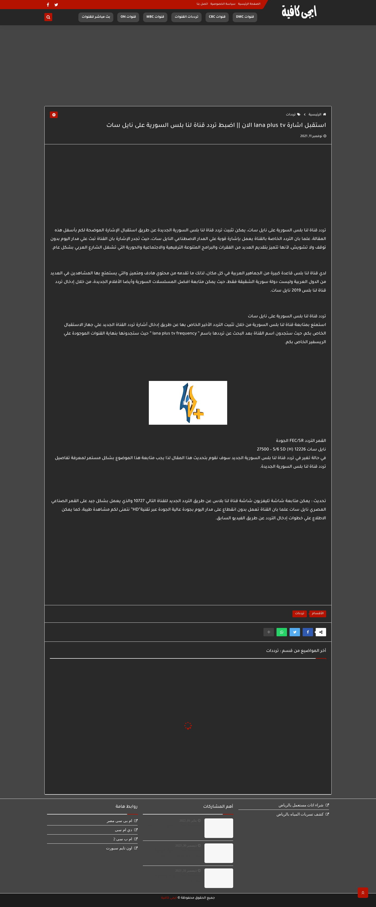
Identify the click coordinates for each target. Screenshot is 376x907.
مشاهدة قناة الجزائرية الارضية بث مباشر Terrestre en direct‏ (175, 853)
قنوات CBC (217, 17)
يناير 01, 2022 (188, 820)
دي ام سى (123, 830)
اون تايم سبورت (119, 848)
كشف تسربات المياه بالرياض (300, 814)
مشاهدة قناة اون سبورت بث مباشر (174, 826)
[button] (308, 632)
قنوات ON (128, 17)
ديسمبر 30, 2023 (186, 845)
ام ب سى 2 (122, 839)
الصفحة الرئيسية (249, 4)
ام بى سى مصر (119, 821)
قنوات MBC (155, 17)
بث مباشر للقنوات (96, 17)
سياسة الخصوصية (223, 4)
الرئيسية (317, 115)
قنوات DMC (245, 17)
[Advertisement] (188, 65)
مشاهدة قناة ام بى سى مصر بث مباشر (176, 878)
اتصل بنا (202, 4)
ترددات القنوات (186, 17)
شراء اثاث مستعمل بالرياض (301, 805)
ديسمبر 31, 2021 (186, 870)
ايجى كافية (169, 898)
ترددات (293, 115)
